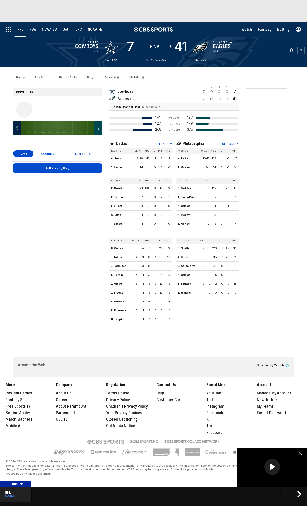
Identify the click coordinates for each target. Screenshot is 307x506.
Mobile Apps (16, 425)
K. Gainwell (185, 206)
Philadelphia (193, 143)
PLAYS (23, 153)
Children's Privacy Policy (127, 406)
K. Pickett (184, 158)
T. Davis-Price (187, 197)
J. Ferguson (118, 266)
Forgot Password (271, 412)
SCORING (47, 153)
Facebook (215, 412)
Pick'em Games (19, 393)
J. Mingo (116, 283)
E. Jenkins (184, 292)
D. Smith (183, 248)
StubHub (136, 77)
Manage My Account (274, 393)
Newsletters (267, 400)
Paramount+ (66, 412)
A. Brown (183, 257)
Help (160, 393)
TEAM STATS (82, 153)
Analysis (111, 77)
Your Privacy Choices (124, 412)
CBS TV (62, 419)
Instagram (215, 406)
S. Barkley (184, 188)
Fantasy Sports (18, 400)
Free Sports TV (18, 406)
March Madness (19, 419)
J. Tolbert (117, 257)
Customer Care (169, 400)
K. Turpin (117, 197)
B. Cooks (117, 248)
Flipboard (215, 432)
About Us (63, 393)
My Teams (265, 406)
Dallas (121, 143)
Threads (214, 425)
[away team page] (110, 47)
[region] (272, 467)
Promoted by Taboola (273, 365)
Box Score (42, 77)
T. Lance (116, 167)
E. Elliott (116, 206)
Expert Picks (68, 77)
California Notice (120, 425)
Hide (17, 484)
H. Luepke (117, 319)
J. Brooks (117, 292)
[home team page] (200, 47)
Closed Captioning (122, 419)
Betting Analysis (20, 412)
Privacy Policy (118, 400)
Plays (91, 77)
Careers (63, 400)
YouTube (214, 393)
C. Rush (116, 158)
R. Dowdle (117, 188)
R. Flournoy (118, 310)
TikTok (212, 400)
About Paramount (71, 406)
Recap (20, 77)
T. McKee (184, 167)
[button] (272, 467)
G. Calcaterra (186, 266)
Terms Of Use (117, 393)
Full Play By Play (57, 168)
